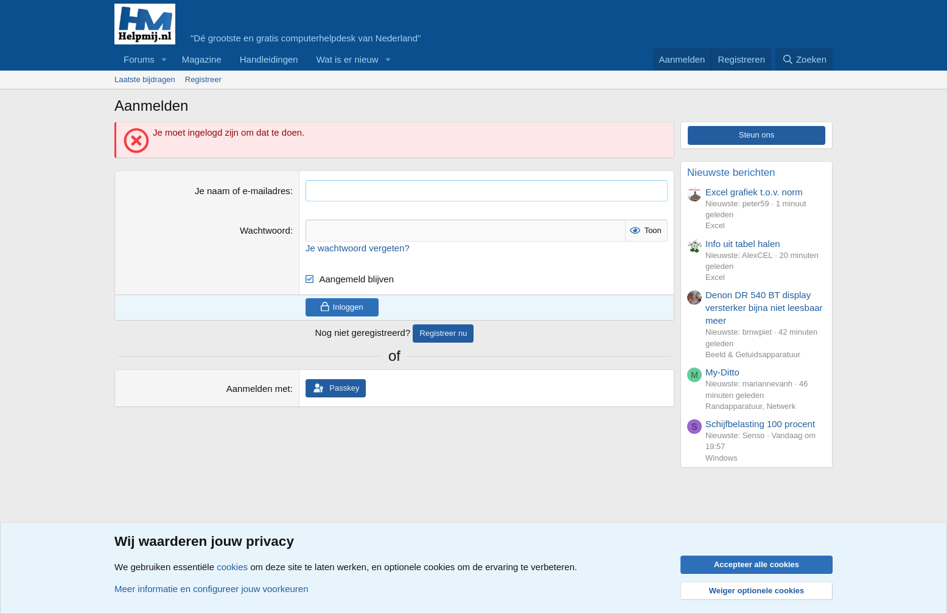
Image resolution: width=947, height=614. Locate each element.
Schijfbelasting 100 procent (760, 424)
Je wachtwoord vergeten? (358, 247)
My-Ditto (722, 372)
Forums (139, 59)
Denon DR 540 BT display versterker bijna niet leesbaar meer (764, 308)
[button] (164, 59)
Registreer (203, 79)
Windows (721, 457)
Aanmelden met (258, 388)
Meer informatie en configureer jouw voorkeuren (211, 589)
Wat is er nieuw (347, 59)
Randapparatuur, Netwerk (750, 406)
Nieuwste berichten (731, 172)
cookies (232, 567)
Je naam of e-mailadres (242, 191)
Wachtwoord (265, 230)
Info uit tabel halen (742, 244)
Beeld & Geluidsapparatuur (752, 354)
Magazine (202, 59)
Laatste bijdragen (144, 79)
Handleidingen (269, 59)
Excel (715, 225)
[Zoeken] (804, 59)
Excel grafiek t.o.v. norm (754, 192)
